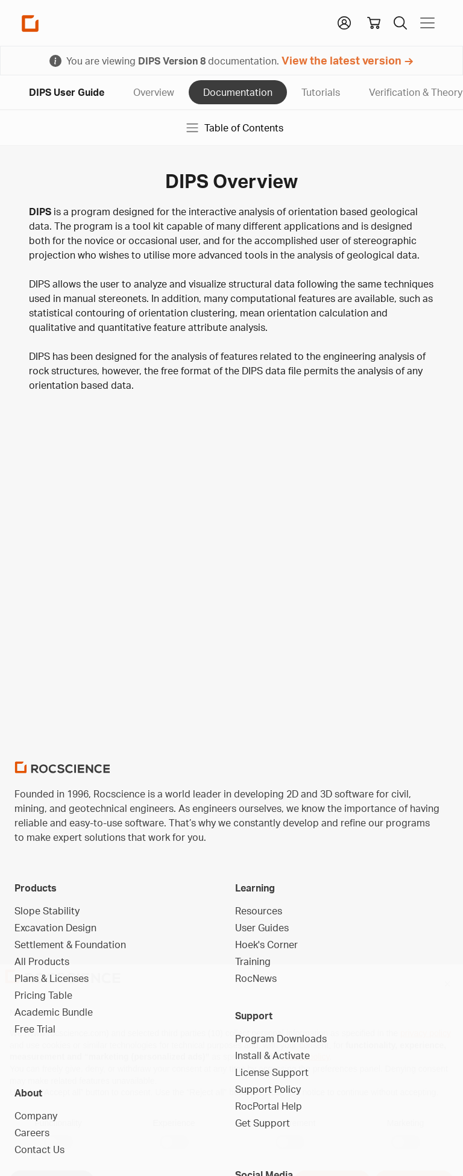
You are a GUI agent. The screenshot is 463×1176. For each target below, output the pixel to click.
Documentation (237, 92)
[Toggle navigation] (427, 23)
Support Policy (268, 1089)
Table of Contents (234, 128)
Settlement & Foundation (70, 945)
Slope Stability (47, 911)
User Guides (262, 928)
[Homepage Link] (30, 23)
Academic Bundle (53, 1012)
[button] (344, 22)
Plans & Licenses (51, 978)
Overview (153, 92)
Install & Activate (272, 1055)
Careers (31, 1133)
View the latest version (342, 60)
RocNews (256, 978)
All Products (41, 961)
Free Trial (34, 1029)
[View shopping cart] (374, 23)
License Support (272, 1072)
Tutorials (320, 92)
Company (35, 1116)
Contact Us (39, 1149)
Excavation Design (55, 928)
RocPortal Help (268, 1106)
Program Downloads (281, 1039)
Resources (258, 911)
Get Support (262, 1123)
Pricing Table (43, 995)
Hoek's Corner (266, 945)
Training (253, 961)
